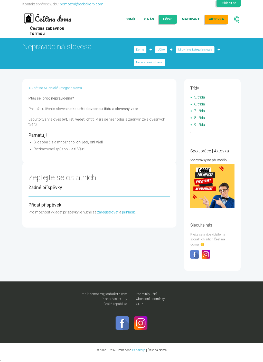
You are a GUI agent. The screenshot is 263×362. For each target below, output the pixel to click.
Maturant (191, 19)
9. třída (199, 125)
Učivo (168, 19)
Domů (130, 19)
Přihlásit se (229, 3)
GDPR (140, 304)
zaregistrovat (107, 212)
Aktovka (216, 19)
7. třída (199, 111)
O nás (149, 19)
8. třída (199, 118)
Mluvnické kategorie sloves (195, 49)
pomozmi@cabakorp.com (81, 4)
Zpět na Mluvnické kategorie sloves (57, 88)
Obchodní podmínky (150, 299)
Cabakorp (138, 350)
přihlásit (128, 212)
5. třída (199, 97)
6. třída (199, 104)
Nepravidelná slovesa (149, 62)
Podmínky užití (146, 294)
